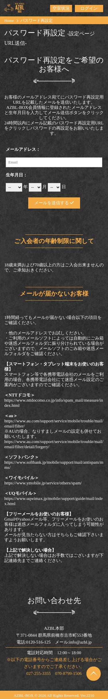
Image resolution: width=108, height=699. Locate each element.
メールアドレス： (23, 149)
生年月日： (16, 175)
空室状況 (61, 8)
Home (9, 20)
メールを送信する (54, 203)
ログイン (89, 8)
